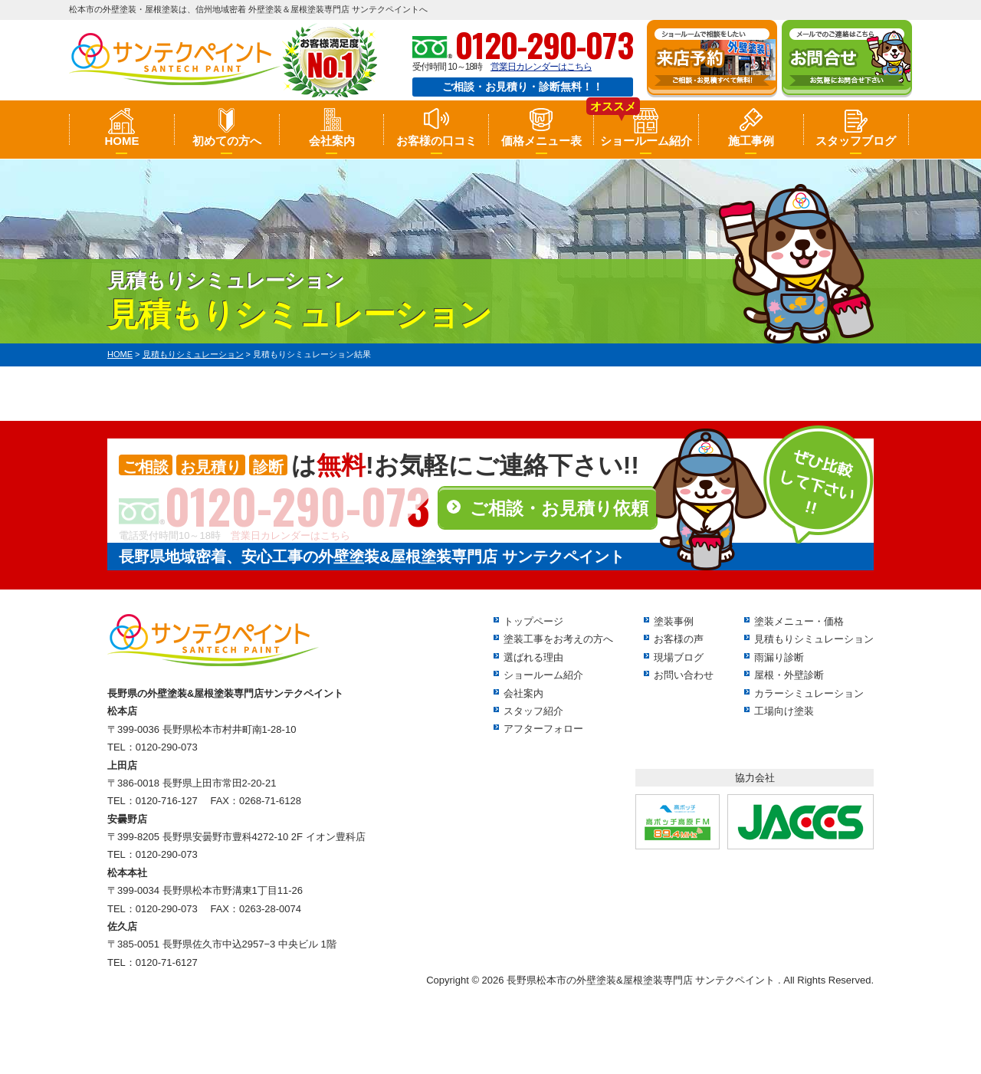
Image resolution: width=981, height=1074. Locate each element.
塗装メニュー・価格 (799, 621)
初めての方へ (226, 140)
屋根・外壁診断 (789, 675)
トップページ (533, 621)
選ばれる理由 (533, 657)
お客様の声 (679, 639)
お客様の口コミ (436, 140)
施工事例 (751, 140)
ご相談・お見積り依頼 (559, 508)
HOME (121, 140)
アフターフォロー (543, 728)
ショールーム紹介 (646, 140)
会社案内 (332, 140)
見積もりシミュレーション (814, 639)
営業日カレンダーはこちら (541, 66)
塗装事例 (674, 621)
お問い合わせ (684, 675)
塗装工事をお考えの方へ (558, 639)
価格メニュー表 (541, 140)
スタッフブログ (855, 140)
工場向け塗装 (784, 711)
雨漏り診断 (779, 657)
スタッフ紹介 (533, 711)
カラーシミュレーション (809, 693)
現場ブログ (679, 657)
